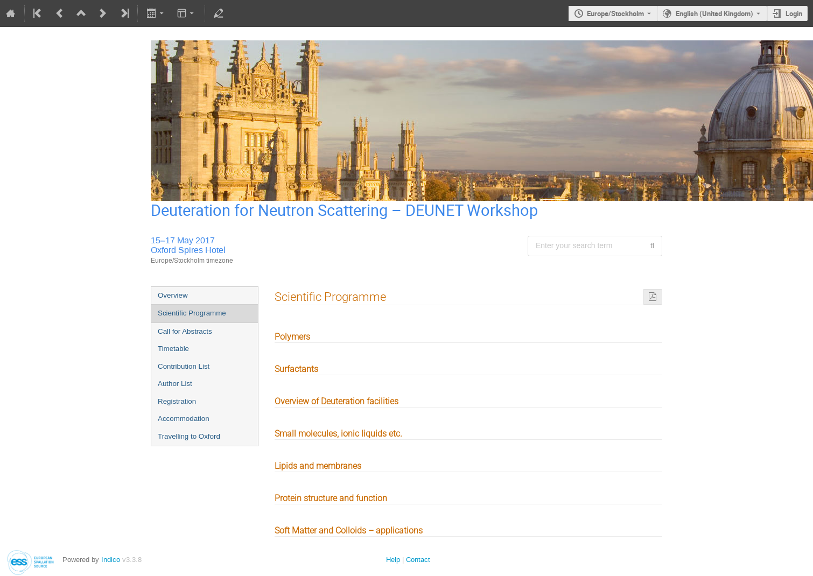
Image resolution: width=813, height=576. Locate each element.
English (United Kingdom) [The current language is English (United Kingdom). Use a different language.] (714, 13)
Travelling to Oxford (189, 436)
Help (393, 559)
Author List (175, 384)
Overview (173, 295)
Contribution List (183, 366)
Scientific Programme (192, 313)
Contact (418, 559)
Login (794, 13)
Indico (110, 559)
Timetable (173, 349)
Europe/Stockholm (615, 13)
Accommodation (183, 419)
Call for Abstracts (185, 331)
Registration (177, 401)
